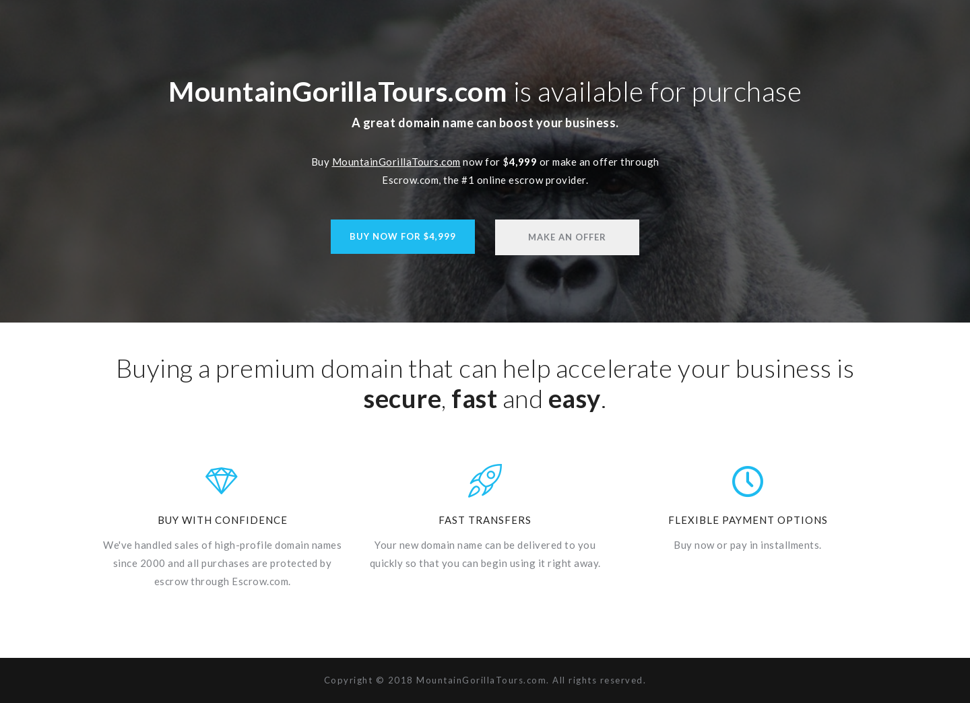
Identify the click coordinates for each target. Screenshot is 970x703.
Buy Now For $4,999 (403, 236)
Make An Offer (567, 237)
